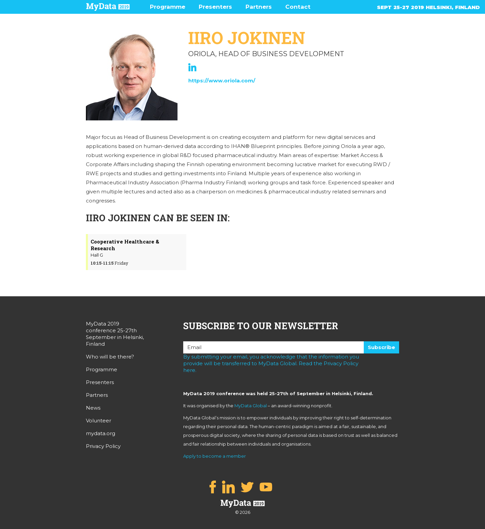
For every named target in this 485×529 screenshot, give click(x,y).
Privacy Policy (103, 446)
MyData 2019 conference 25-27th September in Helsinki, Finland (115, 333)
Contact (298, 6)
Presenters (215, 6)
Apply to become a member (214, 456)
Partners (259, 6)
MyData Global (250, 405)
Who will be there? (110, 356)
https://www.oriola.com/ (221, 80)
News (93, 408)
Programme (167, 6)
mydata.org (100, 433)
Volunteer (98, 420)
